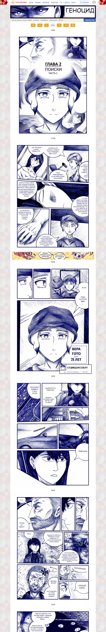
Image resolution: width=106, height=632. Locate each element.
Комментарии (53, 20)
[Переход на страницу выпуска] (53, 84)
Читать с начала (16, 20)
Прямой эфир (54, 2)
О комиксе (36, 20)
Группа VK (67, 2)
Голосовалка (45, 2)
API (61, 2)
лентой (29, 20)
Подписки (38, 2)
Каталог (31, 2)
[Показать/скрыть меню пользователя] (94, 2)
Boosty (74, 2)
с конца (24, 20)
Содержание (44, 20)
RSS (62, 20)
